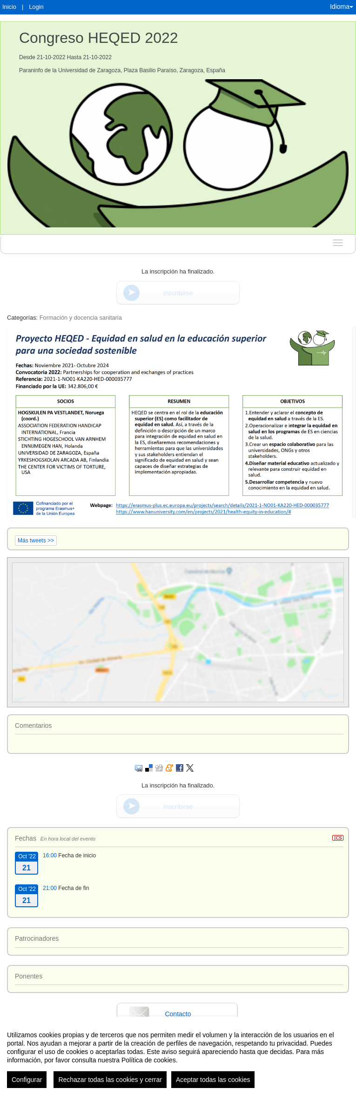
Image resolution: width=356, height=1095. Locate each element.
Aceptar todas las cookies (213, 1084)
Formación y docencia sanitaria (81, 317)
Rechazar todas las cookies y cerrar (110, 1084)
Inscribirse (178, 293)
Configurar (27, 1084)
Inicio (9, 6)
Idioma (341, 6)
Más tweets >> (36, 540)
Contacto (178, 1014)
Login (36, 6)
